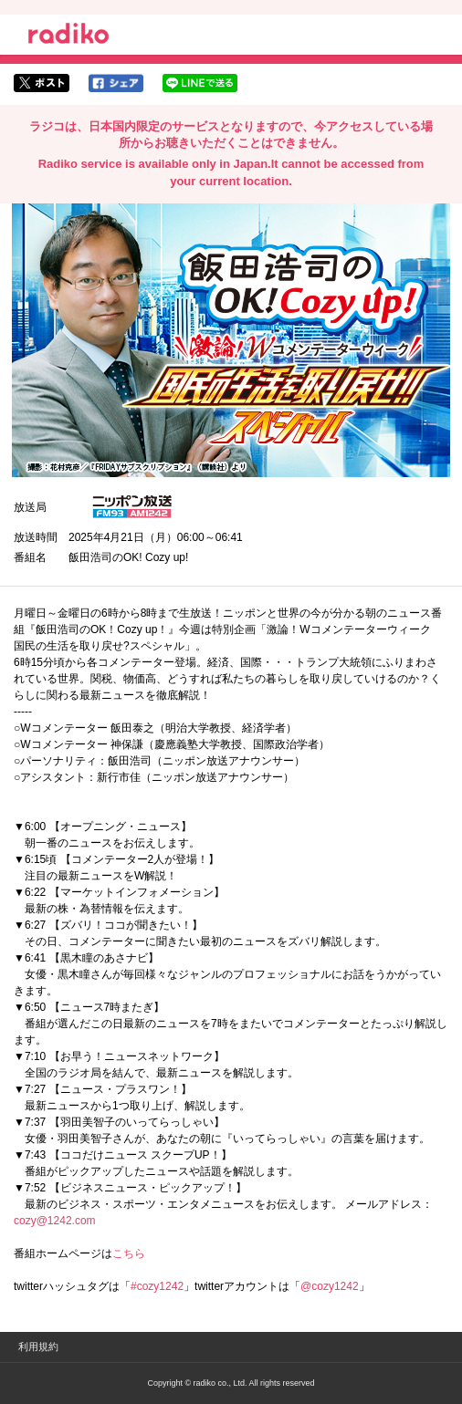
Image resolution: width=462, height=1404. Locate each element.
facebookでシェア (116, 83)
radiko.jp (68, 36)
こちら (128, 1253)
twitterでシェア (41, 83)
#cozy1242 (157, 1286)
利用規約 (38, 1346)
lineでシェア (200, 83)
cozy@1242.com (55, 1220)
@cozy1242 (329, 1286)
